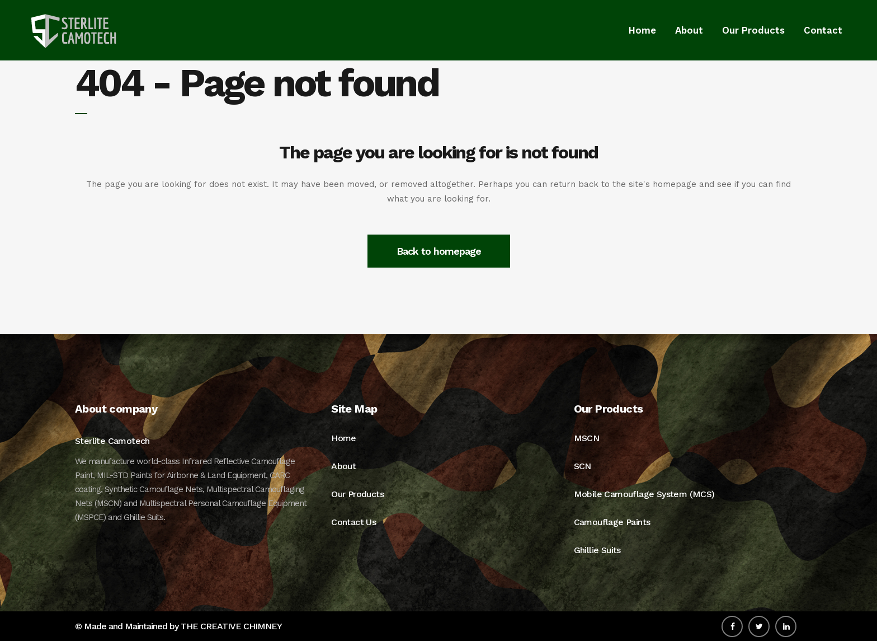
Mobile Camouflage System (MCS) (644, 494)
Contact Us (353, 522)
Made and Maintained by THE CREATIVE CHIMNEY (183, 626)
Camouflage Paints (612, 522)
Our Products (357, 494)
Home (343, 438)
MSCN (587, 438)
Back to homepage (439, 251)
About (343, 466)
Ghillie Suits (597, 550)
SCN (582, 466)
